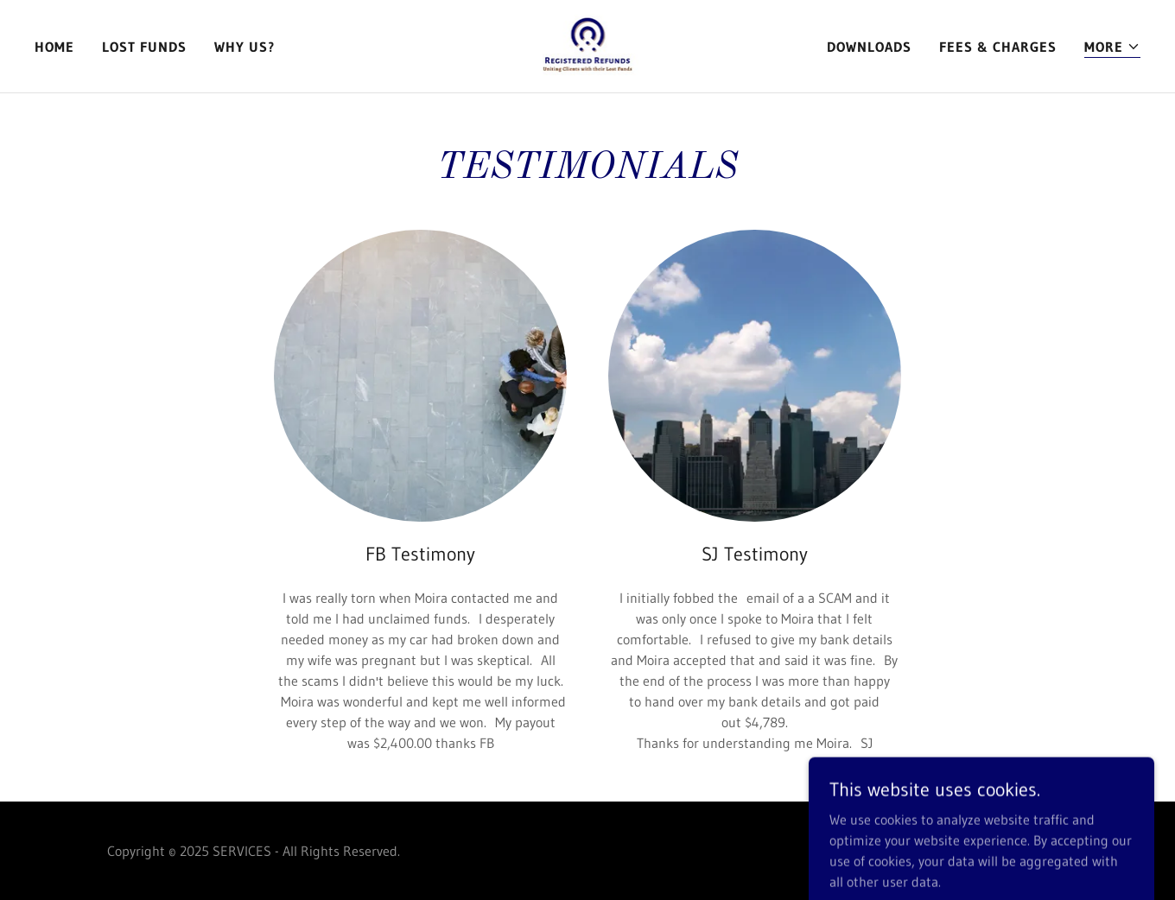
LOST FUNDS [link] (144, 46)
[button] (1112, 47)
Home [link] (54, 46)
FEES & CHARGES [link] (998, 46)
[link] (588, 45)
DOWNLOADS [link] (869, 46)
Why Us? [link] (244, 46)
